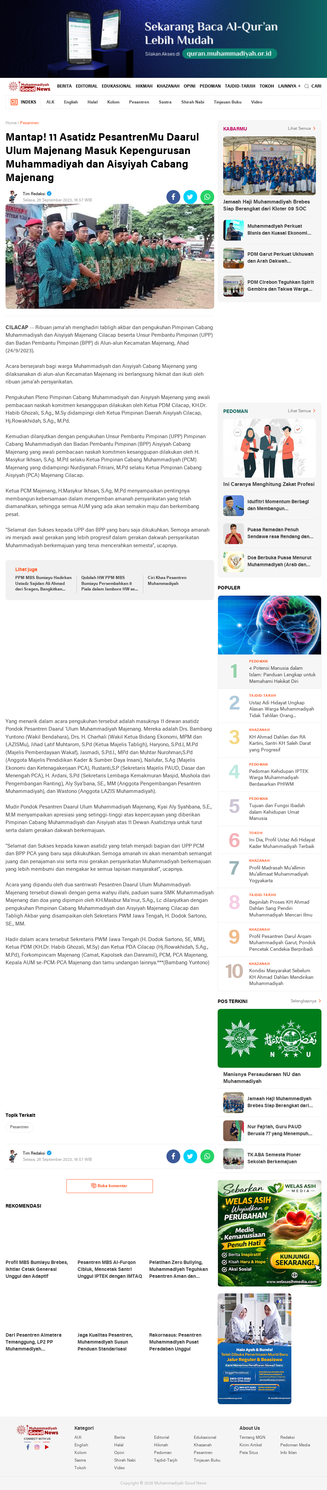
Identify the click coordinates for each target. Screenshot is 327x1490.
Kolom (113, 102)
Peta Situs (248, 1453)
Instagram (37, 1450)
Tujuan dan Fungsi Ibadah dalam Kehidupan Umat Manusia (277, 812)
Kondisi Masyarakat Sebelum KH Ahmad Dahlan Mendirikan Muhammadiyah (281, 977)
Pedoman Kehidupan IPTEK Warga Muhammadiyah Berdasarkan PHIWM (278, 778)
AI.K (50, 102)
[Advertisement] (110, 659)
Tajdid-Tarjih (240, 86)
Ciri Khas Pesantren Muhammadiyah (167, 581)
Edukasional (116, 86)
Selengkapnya (303, 1001)
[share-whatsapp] (207, 197)
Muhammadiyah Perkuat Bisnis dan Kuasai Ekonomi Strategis (277, 230)
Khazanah (168, 86)
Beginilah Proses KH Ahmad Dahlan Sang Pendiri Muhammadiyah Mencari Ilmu (280, 909)
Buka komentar (109, 1186)
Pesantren (139, 102)
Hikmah (144, 86)
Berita (64, 86)
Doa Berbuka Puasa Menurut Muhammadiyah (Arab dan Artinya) (279, 562)
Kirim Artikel (250, 1445)
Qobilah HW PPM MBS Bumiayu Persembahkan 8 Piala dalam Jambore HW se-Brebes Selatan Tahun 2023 (109, 584)
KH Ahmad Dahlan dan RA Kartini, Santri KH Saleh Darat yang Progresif (280, 744)
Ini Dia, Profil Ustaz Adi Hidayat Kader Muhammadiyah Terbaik (282, 843)
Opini (190, 86)
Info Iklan (288, 1453)
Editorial (87, 86)
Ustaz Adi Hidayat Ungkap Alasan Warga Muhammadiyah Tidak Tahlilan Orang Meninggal (281, 710)
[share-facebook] (173, 197)
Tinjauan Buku (228, 102)
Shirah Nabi (192, 102)
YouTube (46, 1450)
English (71, 102)
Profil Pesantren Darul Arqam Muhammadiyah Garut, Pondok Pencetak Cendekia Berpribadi (282, 943)
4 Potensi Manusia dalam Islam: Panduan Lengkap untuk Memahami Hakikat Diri (282, 675)
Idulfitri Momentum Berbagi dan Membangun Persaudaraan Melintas (278, 506)
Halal (93, 102)
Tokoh (267, 86)
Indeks (23, 102)
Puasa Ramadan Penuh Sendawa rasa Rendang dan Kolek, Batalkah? (278, 534)
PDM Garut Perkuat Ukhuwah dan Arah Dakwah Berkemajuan (280, 258)
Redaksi (287, 1438)
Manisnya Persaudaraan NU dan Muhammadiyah (262, 1078)
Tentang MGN (252, 1438)
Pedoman (210, 86)
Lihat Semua (299, 129)
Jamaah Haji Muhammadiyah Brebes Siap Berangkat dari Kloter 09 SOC (266, 205)
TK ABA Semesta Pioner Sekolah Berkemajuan (274, 1159)
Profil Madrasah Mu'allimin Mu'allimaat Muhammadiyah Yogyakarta (278, 875)
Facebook (27, 1450)
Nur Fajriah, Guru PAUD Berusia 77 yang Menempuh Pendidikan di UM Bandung (277, 1131)
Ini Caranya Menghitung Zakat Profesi (269, 484)
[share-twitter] (190, 197)
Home (11, 123)
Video (256, 102)
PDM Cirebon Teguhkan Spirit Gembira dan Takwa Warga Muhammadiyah (280, 286)
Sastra (165, 102)
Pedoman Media (295, 1445)
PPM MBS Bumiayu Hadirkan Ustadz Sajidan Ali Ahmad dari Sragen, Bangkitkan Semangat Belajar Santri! (43, 584)
